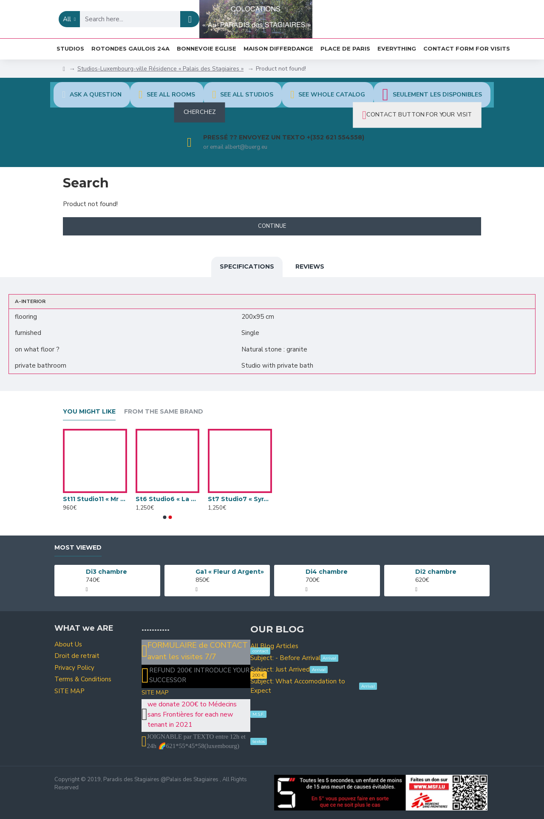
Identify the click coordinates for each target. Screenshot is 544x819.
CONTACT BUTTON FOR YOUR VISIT (419, 115)
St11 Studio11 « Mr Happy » (95, 499)
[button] (165, 517)
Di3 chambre (106, 571)
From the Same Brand (163, 411)
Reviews (309, 266)
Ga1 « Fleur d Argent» (230, 571)
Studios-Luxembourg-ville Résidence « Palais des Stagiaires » (160, 69)
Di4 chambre (327, 571)
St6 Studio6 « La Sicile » (168, 499)
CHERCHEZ (199, 112)
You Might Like (89, 411)
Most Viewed (78, 547)
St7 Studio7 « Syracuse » (240, 499)
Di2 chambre (435, 571)
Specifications (247, 266)
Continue (272, 226)
